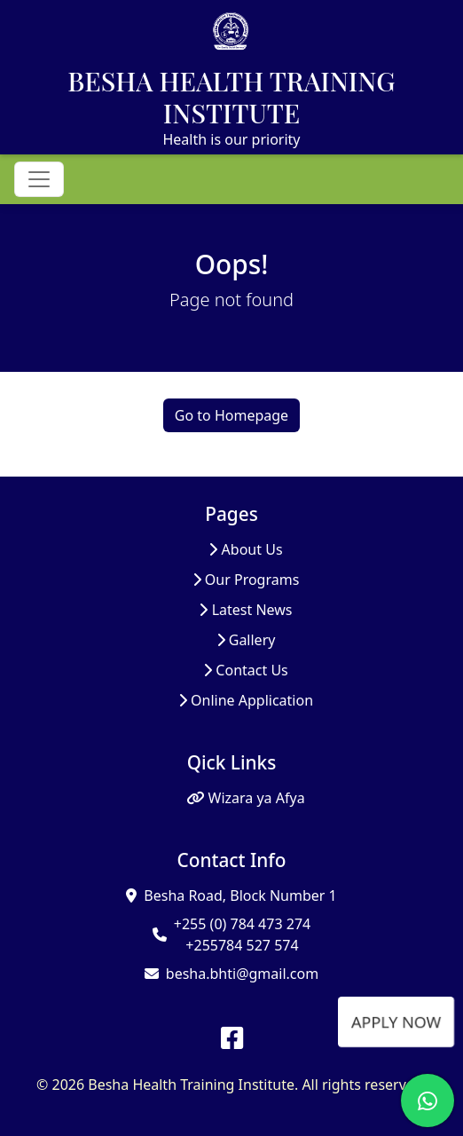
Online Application (245, 700)
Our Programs (246, 579)
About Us (245, 549)
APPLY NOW (395, 1021)
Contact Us (245, 670)
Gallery (246, 640)
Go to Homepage (231, 415)
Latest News (245, 609)
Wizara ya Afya (245, 798)
